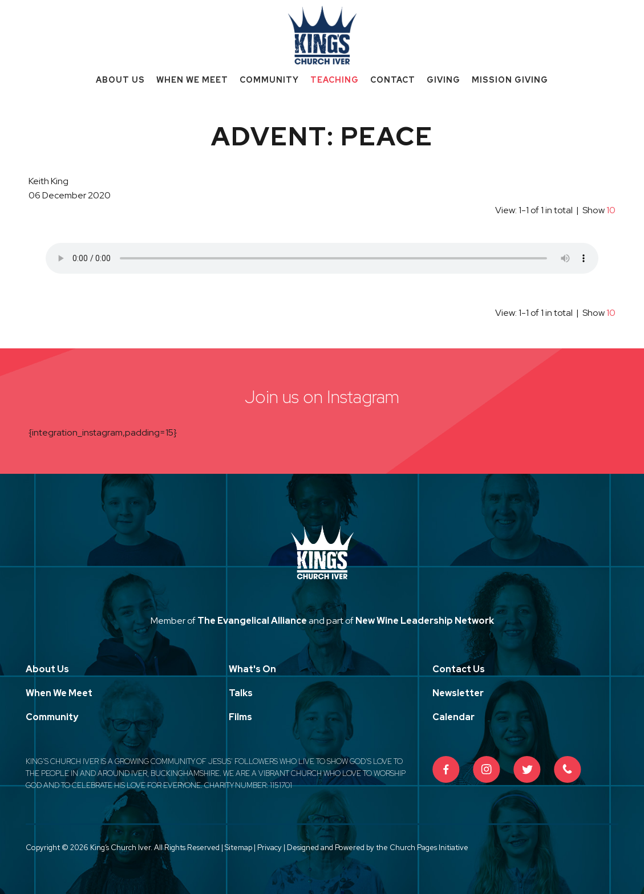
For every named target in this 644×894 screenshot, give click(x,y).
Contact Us (458, 669)
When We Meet (192, 80)
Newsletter (458, 693)
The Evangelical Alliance (252, 621)
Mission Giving (510, 80)
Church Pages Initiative (429, 847)
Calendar (453, 717)
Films (240, 717)
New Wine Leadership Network (424, 621)
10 (610, 210)
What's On (252, 669)
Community (269, 80)
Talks (241, 693)
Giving (443, 80)
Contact (392, 80)
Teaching (334, 80)
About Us (120, 80)
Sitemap (238, 847)
